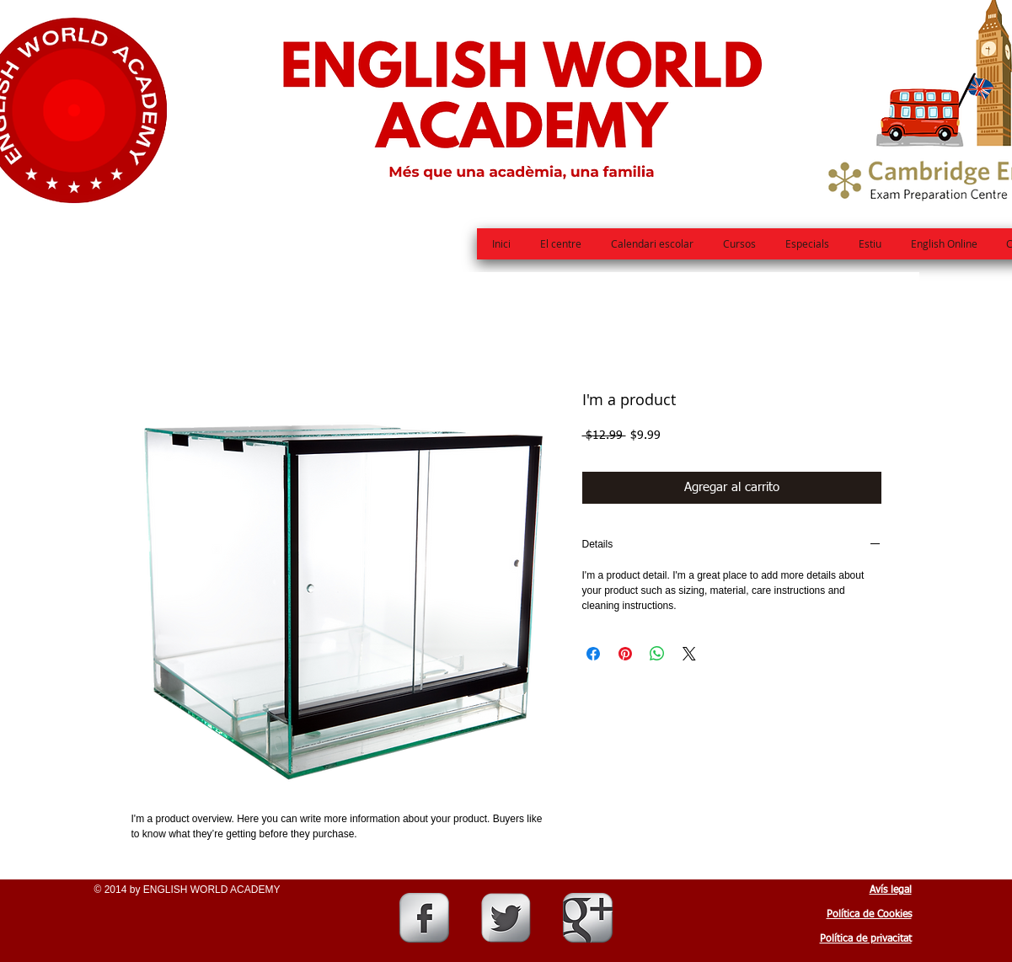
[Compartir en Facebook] (593, 654)
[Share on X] (689, 654)
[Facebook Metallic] (424, 918)
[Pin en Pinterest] (625, 654)
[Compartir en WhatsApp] (657, 654)
